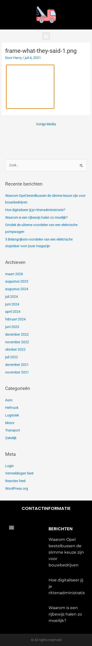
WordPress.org (16, 488)
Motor (9, 423)
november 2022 (17, 342)
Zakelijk (10, 438)
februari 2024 (15, 319)
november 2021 (17, 372)
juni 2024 (12, 304)
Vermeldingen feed (19, 473)
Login (9, 466)
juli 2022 (11, 357)
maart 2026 (14, 274)
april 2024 (12, 312)
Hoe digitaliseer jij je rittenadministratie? (35, 210)
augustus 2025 (16, 281)
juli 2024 (11, 297)
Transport (12, 430)
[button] (46, 36)
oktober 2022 (15, 349)
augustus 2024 (16, 289)
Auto (9, 400)
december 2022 (17, 334)
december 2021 (17, 365)
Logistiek (12, 415)
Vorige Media (46, 124)
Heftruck (11, 408)
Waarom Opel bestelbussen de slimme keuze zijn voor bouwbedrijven (66, 552)
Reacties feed (15, 481)
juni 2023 (12, 327)
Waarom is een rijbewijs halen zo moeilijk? (36, 217)
